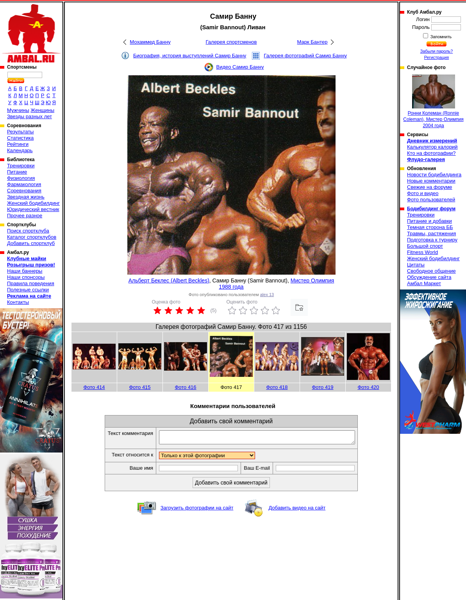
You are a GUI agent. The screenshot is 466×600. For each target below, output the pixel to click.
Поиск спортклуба (28, 231)
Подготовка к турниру (432, 240)
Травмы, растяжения (431, 233)
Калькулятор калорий (432, 147)
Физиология (21, 178)
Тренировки (20, 166)
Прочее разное (24, 215)
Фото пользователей (431, 199)
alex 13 (267, 294)
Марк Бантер (312, 42)
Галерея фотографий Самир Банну (305, 56)
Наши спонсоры (26, 277)
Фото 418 (276, 387)
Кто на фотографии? (431, 153)
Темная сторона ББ (430, 227)
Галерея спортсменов (231, 42)
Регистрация (436, 57)
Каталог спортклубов (31, 237)
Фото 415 (139, 387)
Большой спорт (425, 246)
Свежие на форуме (429, 187)
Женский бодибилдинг (33, 203)
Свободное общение (431, 271)
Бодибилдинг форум (431, 208)
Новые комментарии (431, 181)
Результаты (20, 132)
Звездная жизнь (26, 197)
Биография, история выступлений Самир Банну (189, 56)
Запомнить (440, 36)
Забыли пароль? (436, 51)
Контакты (18, 302)
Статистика (20, 138)
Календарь (20, 150)
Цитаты (416, 265)
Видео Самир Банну (240, 67)
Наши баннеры (24, 271)
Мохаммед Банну (150, 42)
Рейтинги (18, 144)
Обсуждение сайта (429, 277)
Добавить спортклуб (31, 243)
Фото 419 (322, 387)
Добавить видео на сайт (296, 510)
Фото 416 (185, 387)
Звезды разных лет (29, 116)
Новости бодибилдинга (434, 175)
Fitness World (422, 252)
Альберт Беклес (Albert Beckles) (169, 280)
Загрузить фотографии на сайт (197, 510)
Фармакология (24, 184)
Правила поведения (30, 283)
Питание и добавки (429, 221)
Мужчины (18, 110)
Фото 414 (94, 387)
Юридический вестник (33, 209)
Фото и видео (423, 193)
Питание (17, 172)
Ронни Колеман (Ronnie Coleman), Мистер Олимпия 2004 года (433, 101)
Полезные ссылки (28, 290)
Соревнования (24, 190)
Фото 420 (368, 387)
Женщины (42, 110)
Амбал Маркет (424, 283)
